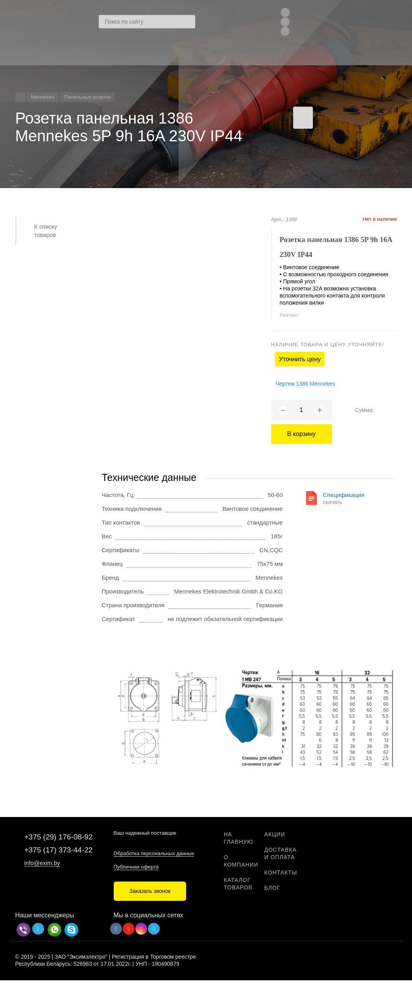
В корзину (301, 434)
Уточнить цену (300, 359)
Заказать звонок (150, 891)
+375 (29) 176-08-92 (58, 837)
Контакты (280, 872)
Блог (272, 888)
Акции (274, 834)
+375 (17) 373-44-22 (58, 850)
